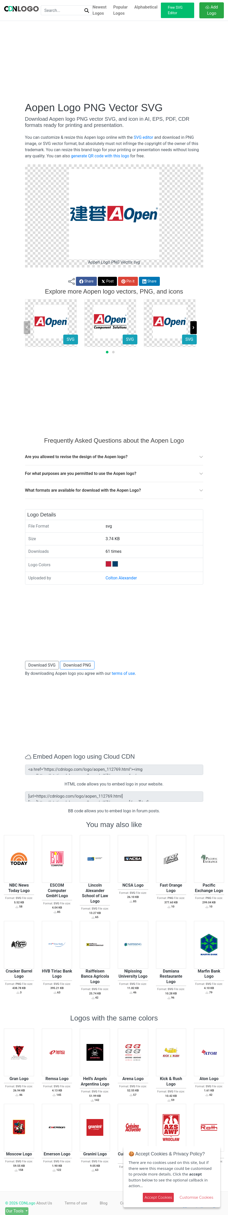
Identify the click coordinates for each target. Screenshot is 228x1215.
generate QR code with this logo (100, 155)
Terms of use (76, 1203)
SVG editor (143, 137)
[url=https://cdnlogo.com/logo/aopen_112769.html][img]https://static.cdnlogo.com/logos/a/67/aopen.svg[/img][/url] (114, 796)
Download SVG (42, 665)
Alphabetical (146, 7)
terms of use (123, 673)
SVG (70, 339)
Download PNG (77, 665)
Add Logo (211, 10)
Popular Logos (120, 10)
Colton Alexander (121, 578)
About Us (44, 1203)
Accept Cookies (158, 1197)
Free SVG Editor (175, 10)
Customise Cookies (196, 1197)
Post (107, 281)
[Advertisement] (114, 61)
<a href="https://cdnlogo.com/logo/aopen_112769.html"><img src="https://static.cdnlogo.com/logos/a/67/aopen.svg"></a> (114, 770)
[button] (107, 352)
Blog (103, 1203)
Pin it (128, 281)
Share (86, 281)
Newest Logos (99, 10)
